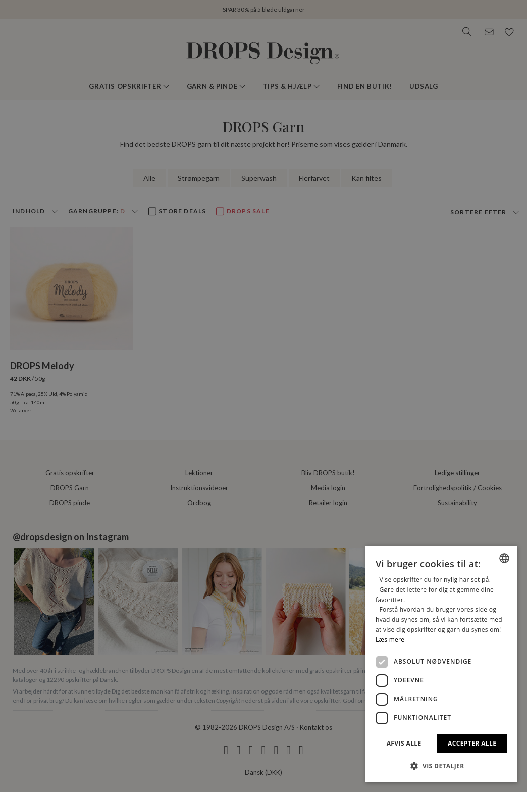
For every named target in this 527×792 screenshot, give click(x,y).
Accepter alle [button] (472, 743)
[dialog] (441, 664)
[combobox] (504, 558)
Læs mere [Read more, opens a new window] (390, 639)
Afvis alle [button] (404, 743)
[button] (441, 766)
